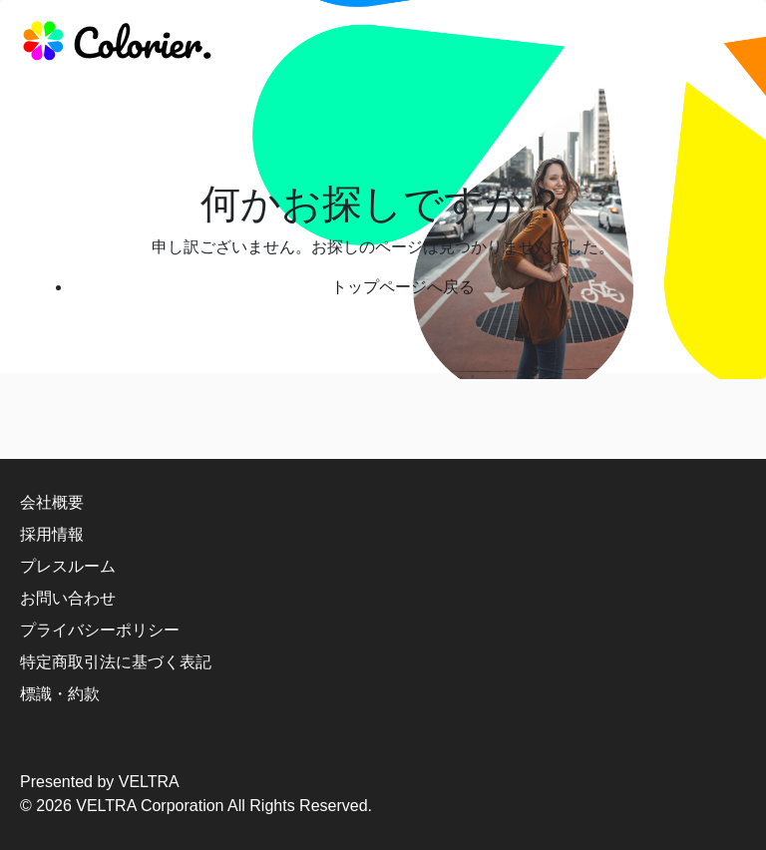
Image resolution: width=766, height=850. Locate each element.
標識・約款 (60, 693)
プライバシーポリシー (100, 630)
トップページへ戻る (403, 286)
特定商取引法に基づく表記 (115, 661)
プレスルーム (68, 566)
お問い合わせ (68, 598)
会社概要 (52, 502)
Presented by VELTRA (100, 781)
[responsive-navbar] (723, 45)
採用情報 (52, 534)
